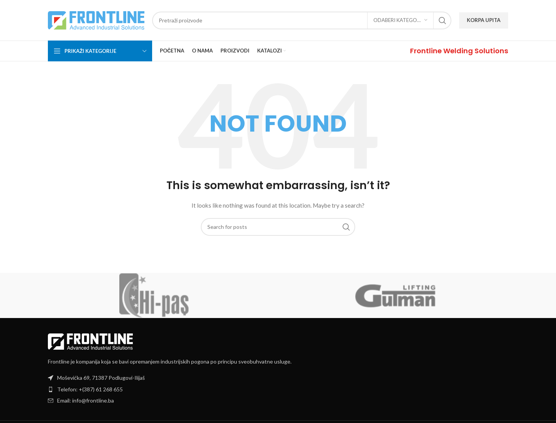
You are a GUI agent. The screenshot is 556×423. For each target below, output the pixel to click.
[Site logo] (96, 19)
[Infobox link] (459, 50)
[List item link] (278, 389)
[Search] (301, 20)
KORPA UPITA (483, 20)
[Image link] (90, 340)
